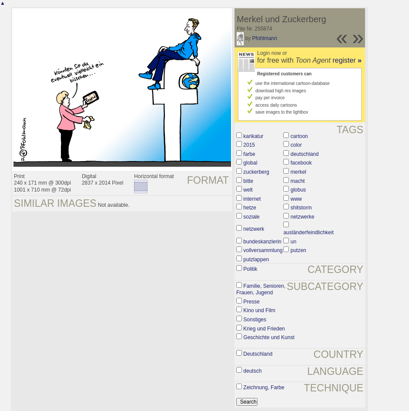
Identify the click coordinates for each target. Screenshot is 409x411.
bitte (248, 181)
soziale (251, 217)
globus (298, 190)
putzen (298, 250)
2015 (249, 145)
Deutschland (257, 354)
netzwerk (253, 229)
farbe (249, 154)
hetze (249, 208)
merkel (298, 172)
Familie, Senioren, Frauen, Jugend (260, 289)
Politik (250, 269)
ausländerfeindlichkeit (308, 232)
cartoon (299, 136)
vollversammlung (262, 250)
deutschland (305, 154)
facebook (301, 163)
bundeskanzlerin (262, 242)
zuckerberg (256, 172)
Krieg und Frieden (264, 329)
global (250, 163)
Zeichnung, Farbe (263, 387)
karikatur (253, 136)
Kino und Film (259, 310)
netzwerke (303, 217)
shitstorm (301, 208)
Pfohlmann (264, 38)
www (296, 199)
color (296, 145)
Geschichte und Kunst (268, 337)
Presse (251, 302)
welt (247, 190)
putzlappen (256, 259)
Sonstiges (254, 320)
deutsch (252, 371)
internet (252, 199)
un (293, 242)
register (347, 60)
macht (298, 181)
